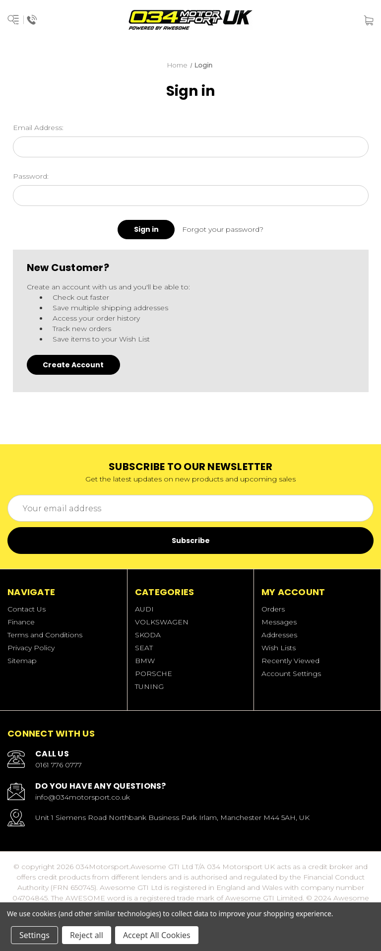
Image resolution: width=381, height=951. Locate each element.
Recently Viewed (290, 660)
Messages (279, 621)
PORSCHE (153, 673)
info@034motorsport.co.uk (82, 797)
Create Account (73, 365)
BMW (145, 660)
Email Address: (38, 127)
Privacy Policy (31, 647)
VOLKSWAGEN (162, 621)
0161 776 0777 (58, 764)
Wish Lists (278, 647)
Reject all (86, 935)
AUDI (144, 609)
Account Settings (291, 673)
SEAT (144, 647)
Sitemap (22, 660)
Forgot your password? (222, 229)
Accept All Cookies (156, 935)
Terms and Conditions (44, 634)
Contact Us (26, 609)
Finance (21, 621)
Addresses (279, 634)
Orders (273, 609)
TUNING (149, 686)
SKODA (148, 634)
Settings (34, 935)
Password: (31, 176)
